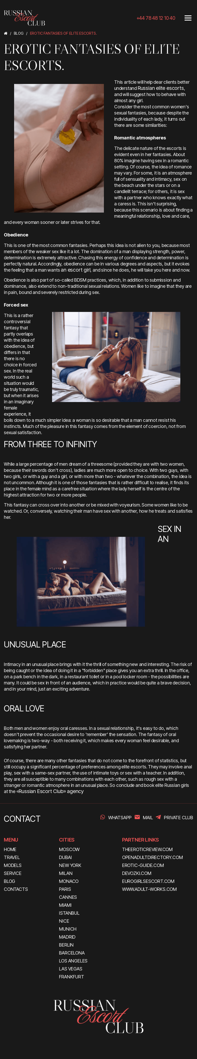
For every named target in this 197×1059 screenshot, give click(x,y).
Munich (67, 929)
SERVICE (13, 873)
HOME (10, 849)
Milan (65, 873)
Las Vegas (70, 968)
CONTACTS (16, 889)
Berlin (66, 945)
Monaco (68, 881)
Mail (148, 817)
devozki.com (136, 873)
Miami (65, 905)
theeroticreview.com (147, 849)
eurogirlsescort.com (148, 881)
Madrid (67, 937)
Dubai (65, 857)
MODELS (13, 865)
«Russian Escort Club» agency (50, 791)
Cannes (68, 897)
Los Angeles (73, 960)
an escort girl (75, 270)
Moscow (69, 849)
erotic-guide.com (143, 865)
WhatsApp (120, 817)
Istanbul (69, 913)
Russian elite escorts (161, 88)
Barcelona (71, 953)
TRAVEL (12, 857)
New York (70, 865)
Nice (64, 921)
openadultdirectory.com (152, 857)
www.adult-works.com (149, 889)
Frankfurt (71, 976)
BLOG (9, 881)
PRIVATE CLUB (178, 817)
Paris (65, 889)
